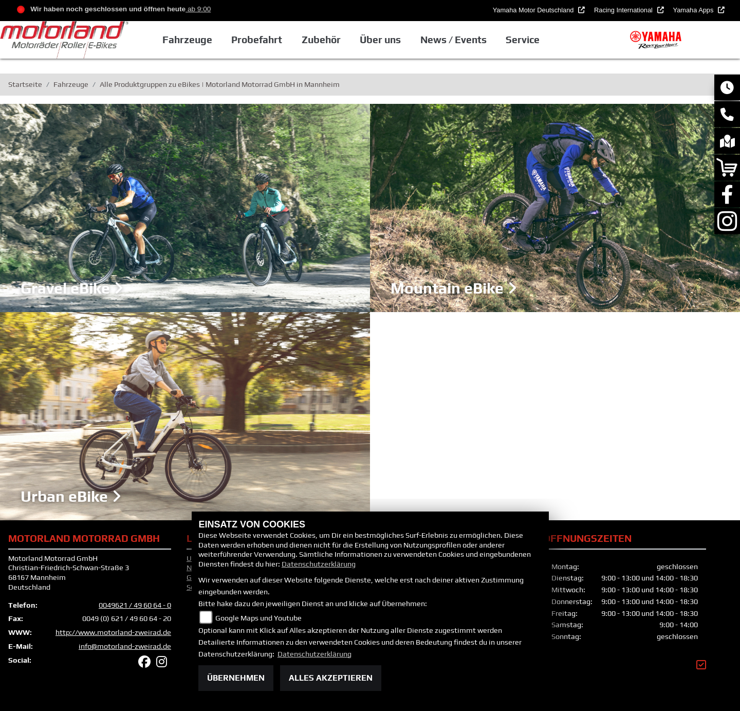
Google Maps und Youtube (258, 618)
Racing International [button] (624, 10)
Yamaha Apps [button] (694, 10)
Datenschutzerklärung (319, 564)
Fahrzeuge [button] (189, 39)
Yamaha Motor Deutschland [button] (534, 10)
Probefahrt (258, 39)
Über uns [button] (382, 39)
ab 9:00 (198, 9)
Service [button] (525, 39)
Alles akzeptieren (331, 678)
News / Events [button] (455, 39)
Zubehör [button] (323, 39)
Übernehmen (236, 678)
